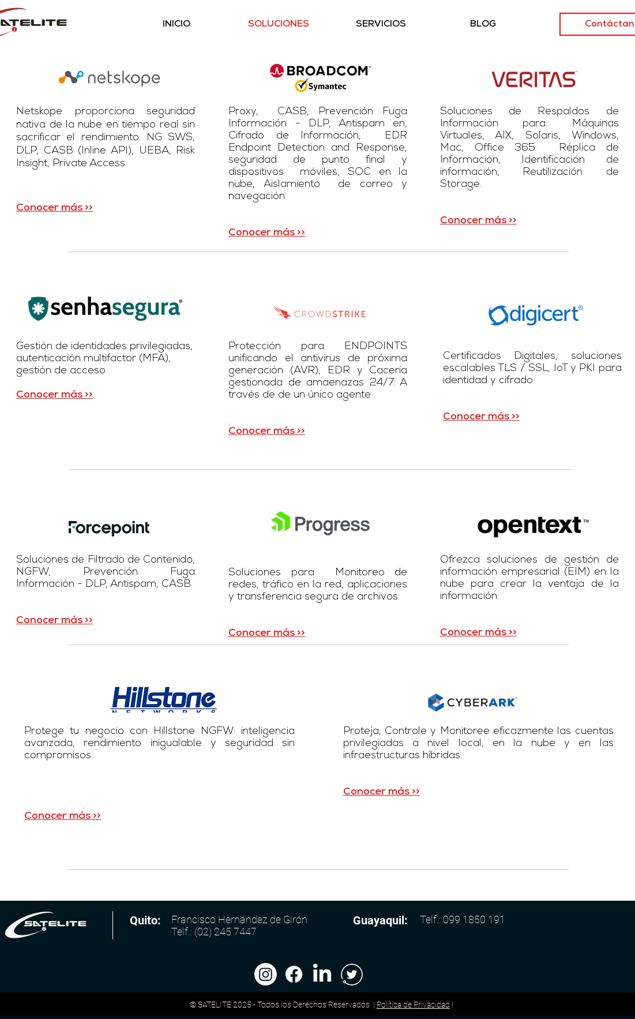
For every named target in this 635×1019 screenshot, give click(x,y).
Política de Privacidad (413, 1004)
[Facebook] (294, 974)
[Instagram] (265, 974)
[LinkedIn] (322, 974)
